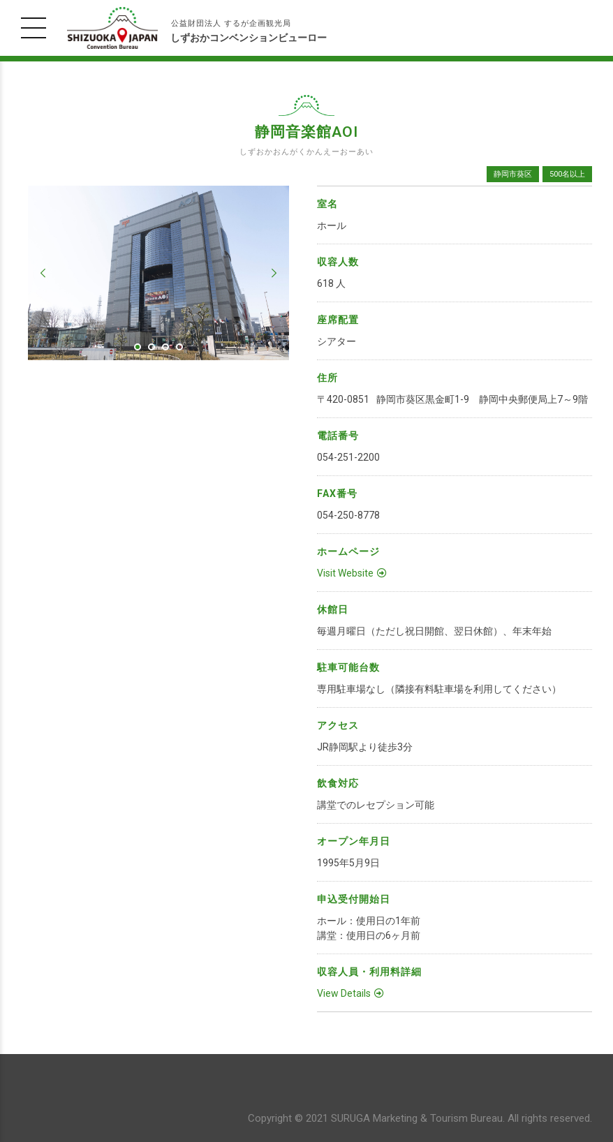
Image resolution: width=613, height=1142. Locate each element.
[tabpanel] (158, 272)
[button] (43, 273)
